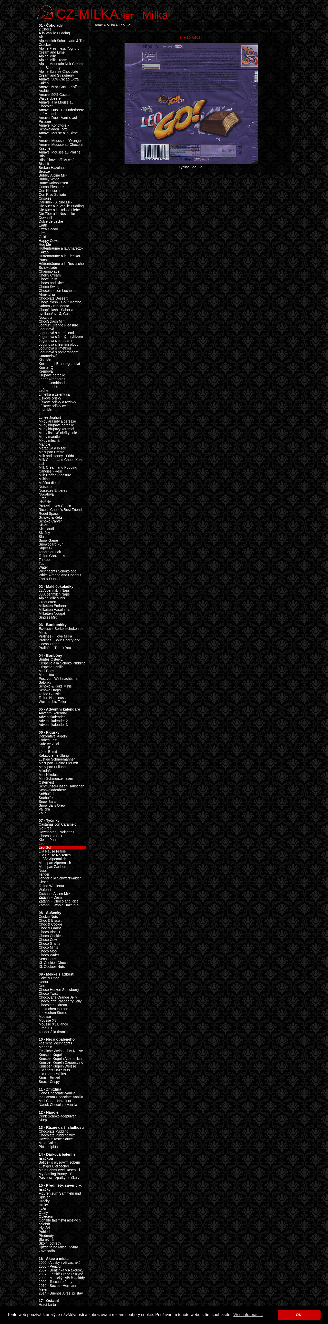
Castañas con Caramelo (57, 824)
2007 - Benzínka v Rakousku (61, 1270)
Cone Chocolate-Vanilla (57, 1093)
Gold (42, 237)
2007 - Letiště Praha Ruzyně (61, 1274)
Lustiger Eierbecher (54, 1166)
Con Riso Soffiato (52, 195)
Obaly (43, 1213)
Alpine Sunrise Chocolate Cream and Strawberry (58, 73)
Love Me (45, 410)
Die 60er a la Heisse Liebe (59, 210)
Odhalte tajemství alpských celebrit (60, 1222)
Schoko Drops (50, 690)
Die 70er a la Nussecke (57, 214)
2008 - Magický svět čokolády (62, 1278)
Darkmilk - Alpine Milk (55, 202)
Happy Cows (49, 241)
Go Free (45, 828)
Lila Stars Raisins (52, 1074)
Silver (43, 525)
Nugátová (46, 494)
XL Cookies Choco (53, 963)
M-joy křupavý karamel (56, 429)
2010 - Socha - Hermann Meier (58, 1287)
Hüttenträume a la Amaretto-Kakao (61, 250)
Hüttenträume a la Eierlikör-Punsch (60, 258)
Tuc (41, 564)
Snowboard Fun (51, 544)
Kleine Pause (49, 840)
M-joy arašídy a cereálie (57, 421)
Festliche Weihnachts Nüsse (61, 1051)
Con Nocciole (49, 191)
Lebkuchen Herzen (53, 1009)
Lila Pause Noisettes (55, 855)
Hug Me (45, 245)
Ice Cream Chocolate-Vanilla (61, 1097)
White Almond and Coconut (60, 575)
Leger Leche (48, 387)
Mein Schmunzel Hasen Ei (59, 1170)
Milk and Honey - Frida (56, 456)
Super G (45, 548)
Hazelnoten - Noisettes (56, 832)
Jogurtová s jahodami (55, 341)
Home (98, 25)
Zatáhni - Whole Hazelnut (58, 905)
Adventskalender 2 (53, 721)
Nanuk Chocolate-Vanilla (58, 1105)
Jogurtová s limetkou (55, 348)
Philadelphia (48, 1147)
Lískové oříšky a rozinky (57, 402)
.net (95, 13)
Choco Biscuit (49, 932)
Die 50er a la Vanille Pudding (61, 206)
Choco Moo (48, 951)
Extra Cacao (48, 229)
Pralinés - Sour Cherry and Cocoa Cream (59, 642)
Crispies (45, 198)
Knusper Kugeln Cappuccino (61, 1062)
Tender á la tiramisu (54, 1032)
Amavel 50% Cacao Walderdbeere (54, 96)
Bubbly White (49, 179)
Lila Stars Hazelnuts (54, 1070)
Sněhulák (46, 798)
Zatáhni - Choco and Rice (58, 901)
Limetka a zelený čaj (54, 394)
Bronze (44, 171)
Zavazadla (47, 1251)
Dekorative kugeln (53, 736)
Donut (43, 982)
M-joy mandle (49, 437)
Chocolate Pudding (53, 1131)
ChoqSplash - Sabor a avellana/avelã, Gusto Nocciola (56, 314)
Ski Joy (44, 533)
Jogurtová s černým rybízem (61, 337)
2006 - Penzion (50, 1266)
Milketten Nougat (52, 613)
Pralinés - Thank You (55, 648)
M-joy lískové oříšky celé (58, 433)
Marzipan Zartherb (53, 867)
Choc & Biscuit (50, 920)
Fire (42, 233)
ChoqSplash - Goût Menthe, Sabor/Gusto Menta (60, 304)
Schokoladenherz (52, 790)
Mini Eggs (46, 671)
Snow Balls (47, 802)
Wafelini (45, 890)
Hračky (44, 1201)
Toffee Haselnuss (52, 698)
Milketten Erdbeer (52, 606)
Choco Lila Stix (50, 836)
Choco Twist (48, 993)
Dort (42, 986)
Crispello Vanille (51, 667)
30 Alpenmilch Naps (54, 594)
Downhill (45, 218)
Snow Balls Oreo (52, 805)
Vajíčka (44, 809)
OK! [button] (299, 1315)
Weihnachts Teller (52, 702)
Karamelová (48, 356)
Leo (42, 844)
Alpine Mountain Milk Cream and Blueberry (61, 66)
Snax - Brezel (49, 1078)
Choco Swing (49, 287)
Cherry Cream (50, 275)
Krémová (46, 371)
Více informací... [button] (248, 1314)
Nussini (44, 871)
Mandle (44, 444)
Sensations (47, 959)
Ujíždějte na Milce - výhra (58, 1247)
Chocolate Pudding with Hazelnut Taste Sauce (57, 1137)
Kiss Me (45, 360)
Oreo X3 (45, 1028)
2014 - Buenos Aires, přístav (61, 1293)
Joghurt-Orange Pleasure (58, 325)
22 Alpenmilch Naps (54, 590)
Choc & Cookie (50, 924)
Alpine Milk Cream (53, 60)
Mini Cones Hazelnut (55, 1101)
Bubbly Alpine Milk (53, 175)
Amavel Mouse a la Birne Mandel (58, 135)
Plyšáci (44, 1228)
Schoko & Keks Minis (55, 686)
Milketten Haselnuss (54, 610)
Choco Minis (48, 947)
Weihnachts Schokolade (57, 571)
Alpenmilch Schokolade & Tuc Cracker (62, 43)
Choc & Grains (50, 928)
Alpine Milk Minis (52, 598)
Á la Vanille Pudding (54, 33)
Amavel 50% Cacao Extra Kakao (59, 81)
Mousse (45, 1017)
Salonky (45, 682)
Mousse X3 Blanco (53, 1024)
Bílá (42, 156)
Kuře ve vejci (49, 744)
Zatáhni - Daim (50, 897)
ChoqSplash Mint (52, 321)
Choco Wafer (49, 955)
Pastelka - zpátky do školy (59, 1178)
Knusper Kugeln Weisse (57, 1066)
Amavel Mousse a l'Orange (60, 141)
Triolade (45, 560)
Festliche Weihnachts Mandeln (55, 1045)
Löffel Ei (45, 748)
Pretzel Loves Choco (55, 506)
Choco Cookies (51, 936)
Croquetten (47, 602)
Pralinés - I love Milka (55, 636)
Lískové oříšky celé (54, 406)
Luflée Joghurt (50, 417)
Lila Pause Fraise (52, 851)
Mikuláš (44, 771)
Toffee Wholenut (51, 886)
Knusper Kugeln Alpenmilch (60, 1059)
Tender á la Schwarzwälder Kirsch (60, 880)
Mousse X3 (47, 1020)
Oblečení (46, 1216)
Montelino (46, 675)
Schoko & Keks (51, 517)
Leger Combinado (53, 383)
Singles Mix (48, 617)
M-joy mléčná (49, 441)
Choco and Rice (51, 283)
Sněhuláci (46, 794)
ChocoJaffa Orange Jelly (58, 997)
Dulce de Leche (51, 221)
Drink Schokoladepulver (57, 1116)
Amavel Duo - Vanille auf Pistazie (58, 120)
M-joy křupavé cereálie (56, 425)
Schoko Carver (50, 521)
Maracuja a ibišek (52, 448)
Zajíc (42, 813)
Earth (43, 225)
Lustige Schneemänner (57, 759)
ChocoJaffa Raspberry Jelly (60, 1001)
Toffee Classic (49, 694)
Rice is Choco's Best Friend (60, 510)
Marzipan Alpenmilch (55, 863)
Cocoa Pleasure (51, 187)
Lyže (42, 1209)
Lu (41, 414)
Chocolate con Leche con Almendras (58, 292)
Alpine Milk (47, 56)
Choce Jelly (48, 279)
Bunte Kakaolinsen (53, 183)
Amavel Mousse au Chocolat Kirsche (61, 146)
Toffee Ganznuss (52, 556)
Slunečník (46, 1239)
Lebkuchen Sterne (53, 1013)
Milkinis (44, 479)
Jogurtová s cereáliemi (56, 333)
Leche (43, 391)
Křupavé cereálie (52, 375)
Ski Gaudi (46, 529)
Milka (155, 15)
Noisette (45, 487)
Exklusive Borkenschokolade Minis (61, 630)
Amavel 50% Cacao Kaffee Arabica (60, 89)
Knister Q (46, 368)
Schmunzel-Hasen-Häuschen (61, 786)
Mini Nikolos (48, 775)
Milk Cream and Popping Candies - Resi (58, 469)
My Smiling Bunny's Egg (57, 1174)
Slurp (43, 1120)
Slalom (44, 537)
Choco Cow (48, 940)
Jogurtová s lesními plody (58, 344)
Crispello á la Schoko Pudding (62, 663)
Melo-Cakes (48, 1143)
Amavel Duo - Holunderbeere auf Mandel (61, 112)
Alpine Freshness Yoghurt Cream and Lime (59, 50)
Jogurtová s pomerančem (58, 352)
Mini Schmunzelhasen (56, 779)
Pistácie (45, 502)
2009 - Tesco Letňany (55, 1282)
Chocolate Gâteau (53, 1005)
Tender (44, 874)
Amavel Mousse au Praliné (59, 152)
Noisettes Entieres (53, 490)
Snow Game (48, 540)
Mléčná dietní (49, 483)
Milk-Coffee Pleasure (55, 475)
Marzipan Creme (52, 452)
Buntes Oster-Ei (51, 659)
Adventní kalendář (53, 713)
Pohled (44, 1232)
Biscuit (44, 164)
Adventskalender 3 (53, 725)
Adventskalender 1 (53, 717)
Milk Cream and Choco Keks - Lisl (62, 462)
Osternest (46, 782)
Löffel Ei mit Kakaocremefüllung (54, 753)
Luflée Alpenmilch (52, 859)
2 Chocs (45, 29)
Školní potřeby (50, 1243)
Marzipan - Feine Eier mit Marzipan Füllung (58, 765)
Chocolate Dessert (53, 298)
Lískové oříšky (50, 398)
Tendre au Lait (50, 552)
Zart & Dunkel (49, 579)
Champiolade (49, 271)
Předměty (46, 1236)
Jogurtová (46, 329)
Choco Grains (49, 944)
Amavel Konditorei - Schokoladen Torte (54, 127)
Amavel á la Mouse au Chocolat (56, 104)
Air (41, 37)
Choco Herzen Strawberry (59, 990)
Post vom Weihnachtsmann (60, 679)
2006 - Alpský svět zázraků (59, 1263)
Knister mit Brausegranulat (59, 364)
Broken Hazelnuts (52, 168)
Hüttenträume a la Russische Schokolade (61, 266)
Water (43, 567)
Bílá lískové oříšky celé (56, 160)
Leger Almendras (52, 379)
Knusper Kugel (50, 1055)
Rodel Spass (49, 514)
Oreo (42, 498)
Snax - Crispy (49, 1082)
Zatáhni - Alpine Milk (54, 894)
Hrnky (43, 1205)
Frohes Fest (48, 740)
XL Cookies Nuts (52, 967)
